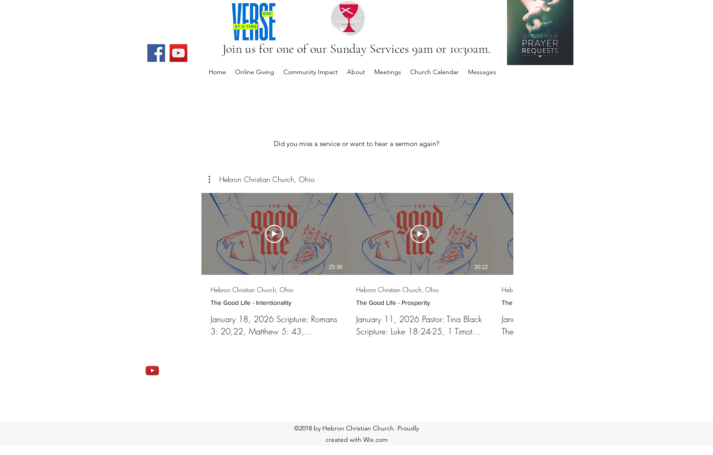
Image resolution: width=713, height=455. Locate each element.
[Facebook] (156, 53)
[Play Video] (274, 234)
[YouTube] (178, 53)
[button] (262, 179)
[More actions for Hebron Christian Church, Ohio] (262, 179)
